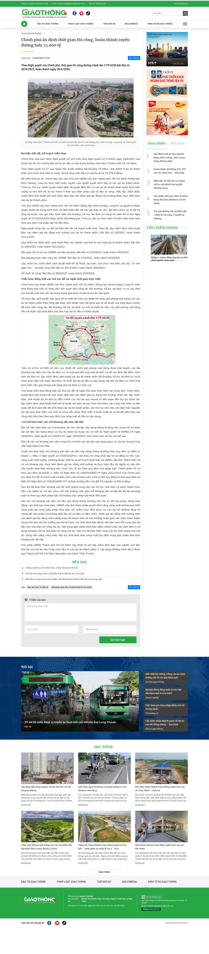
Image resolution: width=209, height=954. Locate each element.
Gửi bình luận (117, 639)
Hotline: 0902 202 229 (97, 4)
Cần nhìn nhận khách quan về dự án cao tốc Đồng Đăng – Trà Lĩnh (164, 722)
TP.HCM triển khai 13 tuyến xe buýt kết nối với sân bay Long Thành (70, 721)
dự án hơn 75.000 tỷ (38, 587)
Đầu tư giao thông (154, 728)
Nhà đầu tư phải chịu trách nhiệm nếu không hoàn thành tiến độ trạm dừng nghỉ (64, 579)
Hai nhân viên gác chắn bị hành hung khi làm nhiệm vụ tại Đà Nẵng (171, 199)
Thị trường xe (151, 712)
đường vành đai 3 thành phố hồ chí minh (72, 587)
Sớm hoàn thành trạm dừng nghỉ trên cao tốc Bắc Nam (159, 846)
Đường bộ (36, 33)
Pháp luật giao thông (71, 880)
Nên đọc (79, 562)
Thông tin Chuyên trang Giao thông (34, 4)
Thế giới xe (104, 880)
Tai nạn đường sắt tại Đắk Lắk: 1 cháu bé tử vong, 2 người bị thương (170, 214)
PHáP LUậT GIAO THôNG (80, 24)
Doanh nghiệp (152, 697)
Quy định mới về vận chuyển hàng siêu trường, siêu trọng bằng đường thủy (169, 157)
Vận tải (27, 726)
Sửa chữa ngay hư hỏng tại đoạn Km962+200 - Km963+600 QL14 (103, 788)
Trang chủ (26, 33)
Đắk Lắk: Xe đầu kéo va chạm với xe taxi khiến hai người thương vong (169, 184)
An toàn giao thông (154, 681)
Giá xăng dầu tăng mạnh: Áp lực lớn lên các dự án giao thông (46, 788)
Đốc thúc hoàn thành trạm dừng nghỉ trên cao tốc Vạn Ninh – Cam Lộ (160, 788)
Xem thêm (104, 871)
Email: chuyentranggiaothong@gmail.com (68, 4)
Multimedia (129, 880)
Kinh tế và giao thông (162, 880)
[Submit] (185, 13)
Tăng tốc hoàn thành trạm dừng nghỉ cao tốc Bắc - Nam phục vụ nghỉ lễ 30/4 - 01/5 (102, 846)
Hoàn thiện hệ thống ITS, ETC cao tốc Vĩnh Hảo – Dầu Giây (170, 170)
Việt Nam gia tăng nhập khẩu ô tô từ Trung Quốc (164, 706)
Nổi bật (27, 667)
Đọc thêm (103, 747)
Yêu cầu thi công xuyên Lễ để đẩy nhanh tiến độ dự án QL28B (55, 573)
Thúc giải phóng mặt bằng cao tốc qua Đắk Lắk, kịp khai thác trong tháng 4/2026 (46, 846)
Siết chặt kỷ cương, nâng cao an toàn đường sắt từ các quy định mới (165, 675)
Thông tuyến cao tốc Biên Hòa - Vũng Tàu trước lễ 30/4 (52, 567)
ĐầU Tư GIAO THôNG (47, 24)
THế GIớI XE (109, 24)
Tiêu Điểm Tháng (162, 227)
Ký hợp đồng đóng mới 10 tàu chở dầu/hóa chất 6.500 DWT (163, 691)
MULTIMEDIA (131, 24)
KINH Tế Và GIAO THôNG (160, 24)
